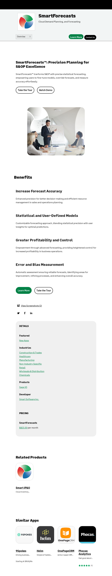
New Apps (24, 340)
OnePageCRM (66, 550)
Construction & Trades (30, 352)
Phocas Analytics (85, 552)
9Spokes (21, 550)
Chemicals (24, 375)
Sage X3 (23, 387)
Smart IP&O (23, 487)
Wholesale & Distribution (31, 371)
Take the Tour (25, 90)
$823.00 (23, 427)
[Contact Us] (90, 37)
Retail (22, 367)
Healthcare (24, 356)
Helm (40, 550)
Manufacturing (26, 360)
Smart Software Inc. (29, 399)
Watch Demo (45, 90)
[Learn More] (76, 36)
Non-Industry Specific (30, 363)
